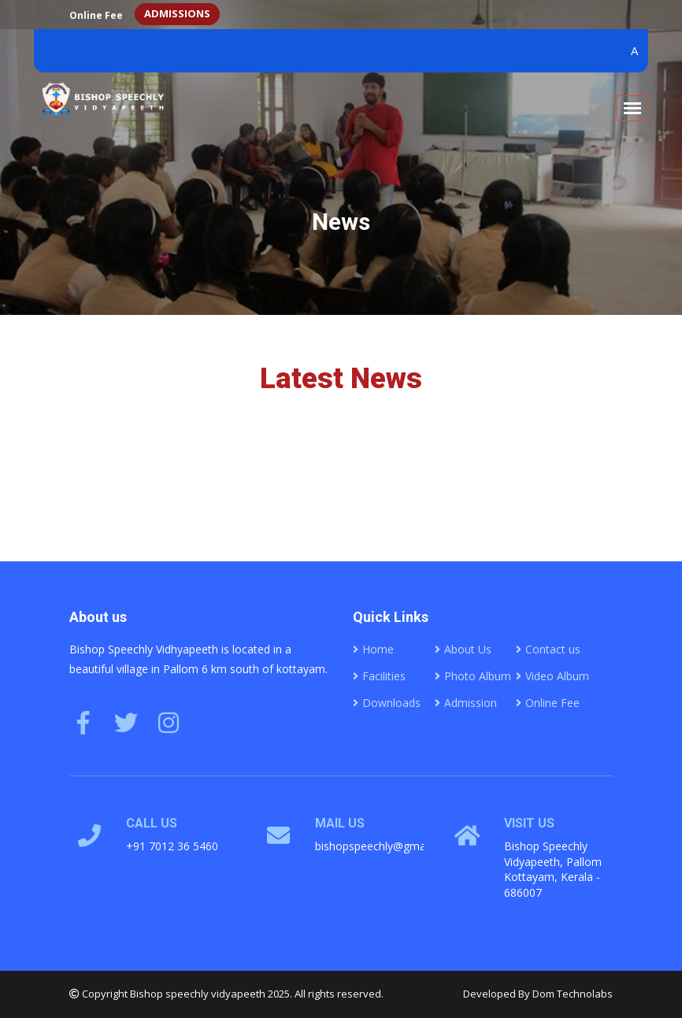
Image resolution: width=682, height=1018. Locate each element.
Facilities (379, 675)
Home (373, 649)
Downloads (387, 702)
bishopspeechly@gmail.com (385, 845)
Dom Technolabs (572, 994)
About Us (463, 649)
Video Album (552, 675)
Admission (466, 702)
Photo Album (473, 675)
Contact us (548, 649)
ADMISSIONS (177, 13)
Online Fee (96, 15)
